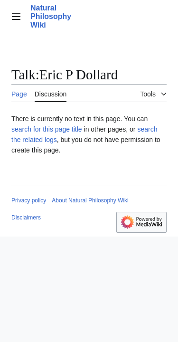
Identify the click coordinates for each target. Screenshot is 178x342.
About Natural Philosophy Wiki (90, 200)
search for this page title (46, 129)
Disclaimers (26, 217)
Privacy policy (28, 200)
